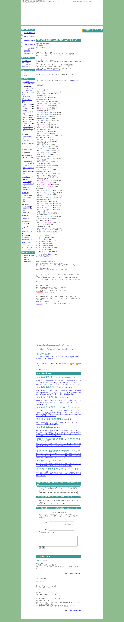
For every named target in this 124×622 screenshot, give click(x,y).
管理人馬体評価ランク (28, 96)
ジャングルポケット (28, 115)
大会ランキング (69, 349)
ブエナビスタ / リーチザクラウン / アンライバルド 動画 (51, 269)
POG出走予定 (26, 182)
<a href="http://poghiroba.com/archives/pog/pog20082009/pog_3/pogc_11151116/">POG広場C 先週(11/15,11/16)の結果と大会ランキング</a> (58, 492)
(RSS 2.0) (46, 369)
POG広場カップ (41, 349)
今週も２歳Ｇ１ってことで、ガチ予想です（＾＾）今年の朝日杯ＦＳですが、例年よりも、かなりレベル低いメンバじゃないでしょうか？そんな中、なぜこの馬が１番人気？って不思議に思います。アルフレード (58, 455)
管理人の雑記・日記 (27, 231)
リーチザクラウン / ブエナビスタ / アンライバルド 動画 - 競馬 (53, 357)
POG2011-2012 (26, 161)
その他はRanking (29, 53)
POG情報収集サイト (28, 136)
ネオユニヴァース (27, 123)
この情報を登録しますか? (47, 533)
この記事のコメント (44, 559)
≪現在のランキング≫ (42, 45)
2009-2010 (25, 193)
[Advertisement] (52, 323)
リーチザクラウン (59, 349)
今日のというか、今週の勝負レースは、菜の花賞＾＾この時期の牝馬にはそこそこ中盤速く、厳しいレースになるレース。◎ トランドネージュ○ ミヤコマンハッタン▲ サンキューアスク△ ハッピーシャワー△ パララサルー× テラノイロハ (58, 382)
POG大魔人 (27, 50)
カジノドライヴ (26, 247)
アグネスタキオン (27, 104)
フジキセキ (26, 125)
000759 (44, 581)
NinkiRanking (75, 80)
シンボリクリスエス (28, 112)
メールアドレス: (69, 525)
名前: (46, 523)
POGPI (26, 257)
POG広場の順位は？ (28, 84)
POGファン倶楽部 (29, 48)
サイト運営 (25, 221)
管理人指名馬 (26, 189)
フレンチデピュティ (28, 127)
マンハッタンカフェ (28, 130)
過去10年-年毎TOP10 (28, 171)
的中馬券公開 (25, 239)
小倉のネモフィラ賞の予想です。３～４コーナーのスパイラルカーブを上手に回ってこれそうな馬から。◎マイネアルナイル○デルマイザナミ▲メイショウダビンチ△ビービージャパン (58, 402)
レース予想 (25, 235)
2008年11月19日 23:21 (74, 613)
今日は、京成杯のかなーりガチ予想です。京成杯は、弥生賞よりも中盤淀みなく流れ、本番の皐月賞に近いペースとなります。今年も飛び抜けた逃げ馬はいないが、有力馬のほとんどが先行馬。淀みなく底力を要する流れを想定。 (58, 392)
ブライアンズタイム (28, 129)
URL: (46, 530)
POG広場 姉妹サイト (29, 82)
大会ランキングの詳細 (42, 256)
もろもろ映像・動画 (27, 90)
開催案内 (25, 187)
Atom (25, 75)
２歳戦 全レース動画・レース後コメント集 (48, 70)
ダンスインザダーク (28, 121)
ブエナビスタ (50, 349)
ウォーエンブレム (27, 106)
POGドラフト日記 (27, 149)
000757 (45, 563)
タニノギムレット (27, 119)
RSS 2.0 (26, 73)
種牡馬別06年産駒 (27, 100)
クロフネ (25, 110)
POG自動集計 (28, 52)
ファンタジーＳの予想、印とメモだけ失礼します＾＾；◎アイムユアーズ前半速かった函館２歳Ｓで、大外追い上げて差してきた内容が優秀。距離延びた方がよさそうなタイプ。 (58, 474)
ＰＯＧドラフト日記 (27, 88)
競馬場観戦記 (25, 237)
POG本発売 (26, 140)
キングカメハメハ (27, 108)
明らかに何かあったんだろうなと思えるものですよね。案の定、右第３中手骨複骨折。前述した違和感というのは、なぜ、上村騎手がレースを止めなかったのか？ (58, 445)
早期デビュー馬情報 (27, 143)
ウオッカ (24, 245)
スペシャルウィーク (28, 117)
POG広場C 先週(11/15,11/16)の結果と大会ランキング (57, 40)
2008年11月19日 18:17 (74, 576)
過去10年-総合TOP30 (28, 168)
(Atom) (74, 363)
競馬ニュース (25, 242)
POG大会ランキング (54, 363)
